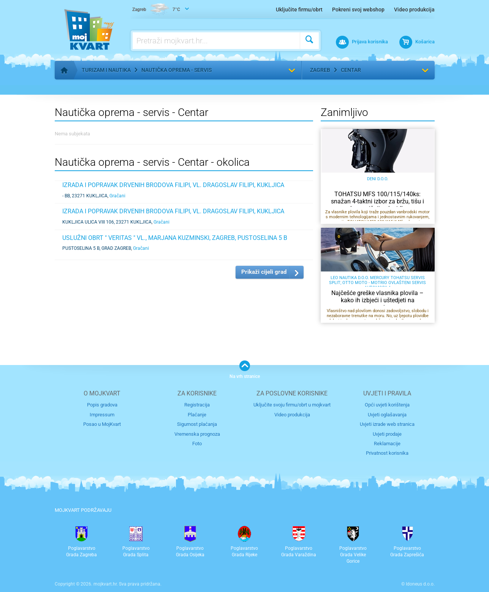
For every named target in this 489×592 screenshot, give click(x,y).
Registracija (197, 405)
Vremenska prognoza (197, 434)
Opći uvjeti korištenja (387, 405)
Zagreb (320, 70)
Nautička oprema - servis (176, 70)
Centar (351, 70)
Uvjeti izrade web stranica (387, 424)
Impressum (102, 414)
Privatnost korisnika (387, 453)
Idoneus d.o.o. (420, 584)
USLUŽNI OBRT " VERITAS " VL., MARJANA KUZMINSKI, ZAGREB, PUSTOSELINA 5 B (174, 237)
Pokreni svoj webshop (358, 9)
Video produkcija (414, 9)
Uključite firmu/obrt (299, 9)
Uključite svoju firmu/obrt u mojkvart (292, 405)
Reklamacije (387, 443)
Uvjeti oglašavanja (387, 414)
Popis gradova (102, 405)
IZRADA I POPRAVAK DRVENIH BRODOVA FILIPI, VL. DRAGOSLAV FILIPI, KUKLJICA (173, 185)
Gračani (117, 195)
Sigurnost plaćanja (197, 424)
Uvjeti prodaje (387, 434)
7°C (156, 10)
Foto (197, 443)
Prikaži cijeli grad (263, 271)
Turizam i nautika (106, 70)
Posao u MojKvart (102, 424)
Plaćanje (197, 414)
